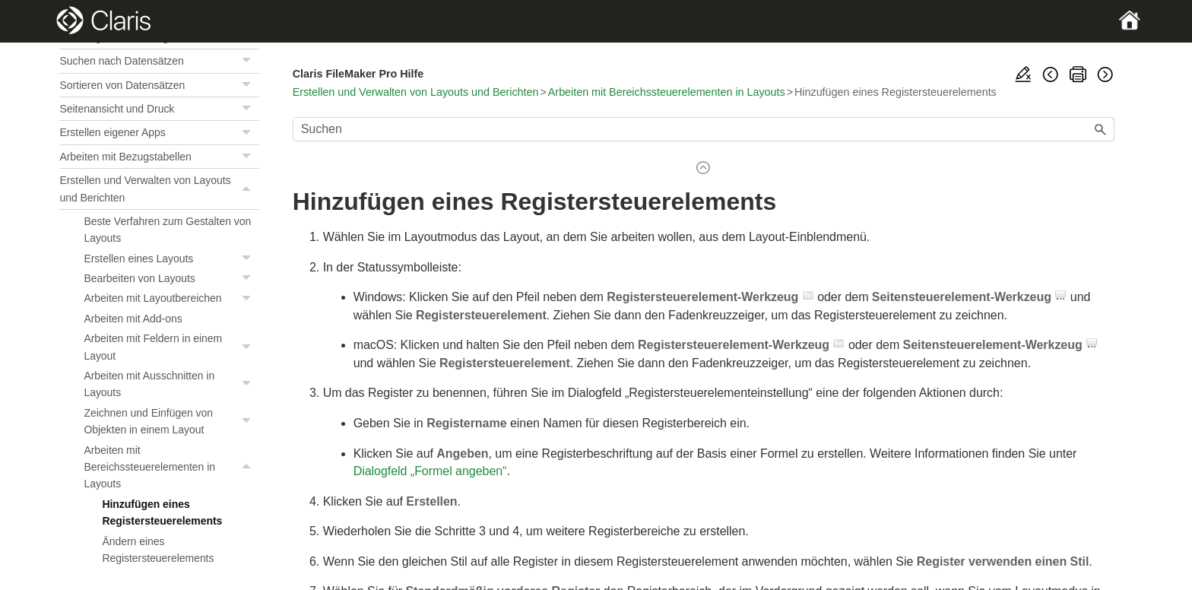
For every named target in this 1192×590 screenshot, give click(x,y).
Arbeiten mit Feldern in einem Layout (171, 347)
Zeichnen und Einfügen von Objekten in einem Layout (171, 421)
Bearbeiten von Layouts (171, 278)
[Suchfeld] (703, 129)
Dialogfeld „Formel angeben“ (430, 471)
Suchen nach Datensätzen (158, 60)
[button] (248, 60)
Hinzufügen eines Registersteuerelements (162, 512)
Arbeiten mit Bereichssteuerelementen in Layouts (171, 467)
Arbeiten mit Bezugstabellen (158, 156)
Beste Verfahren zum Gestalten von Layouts (167, 229)
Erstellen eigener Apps (158, 132)
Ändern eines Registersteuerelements (158, 549)
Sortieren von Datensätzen (158, 85)
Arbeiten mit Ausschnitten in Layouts (171, 384)
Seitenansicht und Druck (158, 108)
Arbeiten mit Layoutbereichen (171, 298)
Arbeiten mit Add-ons (133, 318)
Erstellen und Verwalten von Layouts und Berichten (158, 189)
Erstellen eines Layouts (171, 258)
